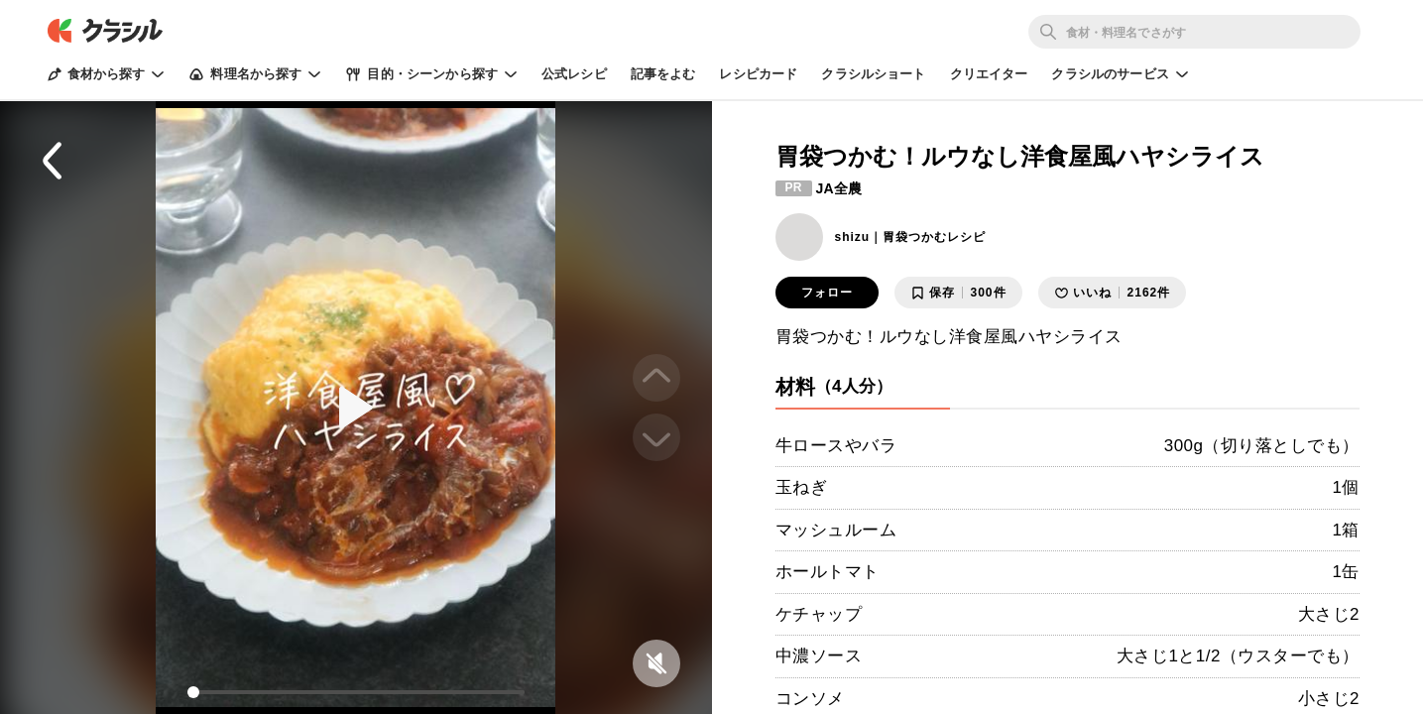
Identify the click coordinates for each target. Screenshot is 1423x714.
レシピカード (758, 73)
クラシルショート (873, 73)
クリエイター (989, 73)
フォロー (827, 292)
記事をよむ (663, 73)
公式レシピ (574, 73)
